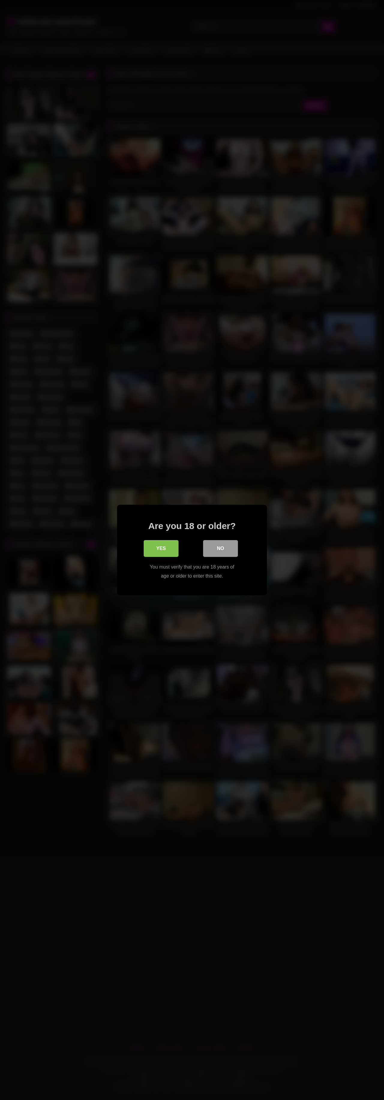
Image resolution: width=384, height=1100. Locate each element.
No (220, 548)
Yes (161, 548)
